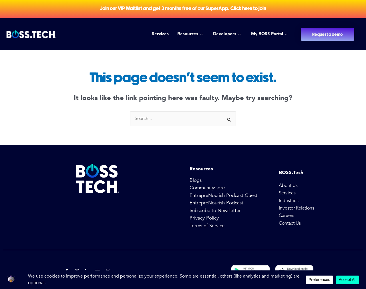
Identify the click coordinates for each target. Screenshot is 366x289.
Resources (190, 34)
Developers (227, 34)
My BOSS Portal (270, 34)
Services (160, 34)
